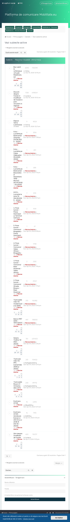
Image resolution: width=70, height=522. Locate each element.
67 (15, 114)
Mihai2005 (28, 405)
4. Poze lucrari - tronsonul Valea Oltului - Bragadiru (17, 248)
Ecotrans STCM (17, 402)
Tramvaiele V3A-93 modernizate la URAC (18, 302)
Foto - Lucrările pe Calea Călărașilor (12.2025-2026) (18, 154)
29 (18, 352)
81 (15, 85)
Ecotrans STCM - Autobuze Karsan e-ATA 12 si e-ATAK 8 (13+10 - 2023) (18, 418)
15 (16, 331)
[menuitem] (20, 3)
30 (21, 352)
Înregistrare (20, 477)
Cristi (17, 126)
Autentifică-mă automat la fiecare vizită (19, 495)
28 (15, 352)
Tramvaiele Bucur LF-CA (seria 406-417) (18, 385)
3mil (26, 71)
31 (21, 354)
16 (18, 331)
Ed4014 (27, 416)
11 (15, 314)
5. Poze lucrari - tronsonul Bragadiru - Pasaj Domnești (18, 230)
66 (21, 112)
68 (18, 114)
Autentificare (9, 477)
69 (21, 114)
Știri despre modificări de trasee (18, 435)
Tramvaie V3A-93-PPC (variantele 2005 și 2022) (18, 363)
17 (21, 331)
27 (21, 350)
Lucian (27, 96)
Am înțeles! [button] (59, 518)
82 (18, 85)
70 (21, 116)
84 (21, 87)
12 (18, 314)
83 (21, 85)
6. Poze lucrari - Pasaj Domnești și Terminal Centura (18, 212)
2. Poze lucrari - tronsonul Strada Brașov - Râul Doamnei (17, 286)
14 (21, 329)
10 (21, 312)
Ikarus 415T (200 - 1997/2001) (18, 321)
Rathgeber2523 (30, 362)
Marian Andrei (18, 79)
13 (21, 314)
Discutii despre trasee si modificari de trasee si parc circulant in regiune (18, 98)
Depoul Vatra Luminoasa (18, 122)
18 (21, 333)
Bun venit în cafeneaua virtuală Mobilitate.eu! (18, 72)
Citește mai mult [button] (28, 519)
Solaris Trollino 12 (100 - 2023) (17, 341)
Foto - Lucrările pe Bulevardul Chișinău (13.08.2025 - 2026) (18, 136)
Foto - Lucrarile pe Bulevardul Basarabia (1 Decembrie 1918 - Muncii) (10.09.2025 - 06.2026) (18, 175)
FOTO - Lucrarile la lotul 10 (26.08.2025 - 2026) (18, 196)
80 (21, 83)
